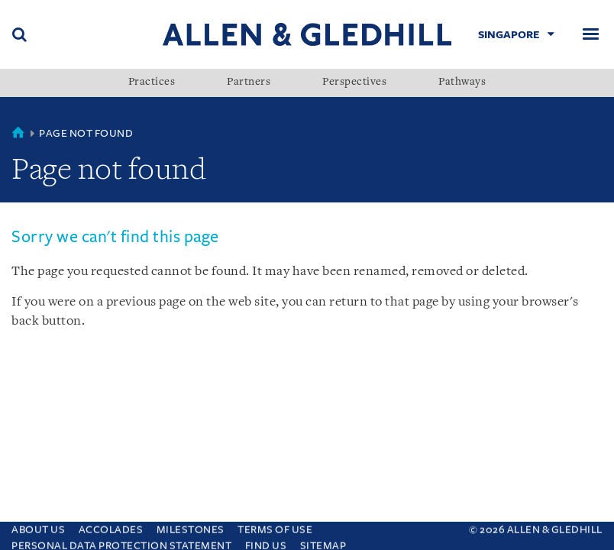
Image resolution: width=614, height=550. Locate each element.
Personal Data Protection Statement (121, 542)
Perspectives (354, 82)
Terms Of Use (275, 526)
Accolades (111, 526)
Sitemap (323, 542)
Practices (152, 82)
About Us (38, 526)
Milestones (191, 526)
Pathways (462, 82)
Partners (248, 82)
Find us (266, 542)
